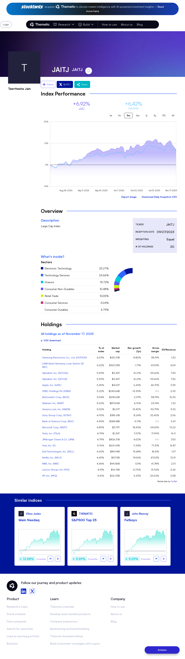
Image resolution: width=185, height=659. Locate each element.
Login (150, 24)
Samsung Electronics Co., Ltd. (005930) (64, 357)
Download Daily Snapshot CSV (159, 196)
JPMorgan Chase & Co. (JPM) (58, 439)
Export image (128, 196)
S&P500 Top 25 (84, 520)
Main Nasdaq (29, 520)
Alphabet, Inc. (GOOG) (54, 379)
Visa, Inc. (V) (49, 445)
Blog (140, 24)
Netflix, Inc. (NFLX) (52, 457)
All (173, 115)
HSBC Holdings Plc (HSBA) (56, 391)
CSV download (51, 340)
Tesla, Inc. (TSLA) (51, 433)
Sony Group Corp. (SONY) (56, 415)
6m (137, 115)
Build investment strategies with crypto (75, 643)
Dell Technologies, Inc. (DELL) (58, 451)
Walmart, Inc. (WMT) (53, 403)
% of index (101, 349)
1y (146, 115)
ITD (164, 115)
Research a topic (17, 606)
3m (128, 115)
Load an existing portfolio (23, 636)
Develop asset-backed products (70, 614)
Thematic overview (62, 606)
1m (119, 115)
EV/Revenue (169, 349)
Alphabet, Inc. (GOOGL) (55, 372)
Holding (46, 349)
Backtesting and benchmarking (69, 628)
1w (110, 115)
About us (127, 24)
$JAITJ (64, 84)
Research (63, 24)
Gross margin (155, 349)
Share (82, 84)
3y (155, 115)
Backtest (12, 643)
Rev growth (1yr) (134, 349)
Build (86, 24)
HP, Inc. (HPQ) (49, 475)
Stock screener (16, 614)
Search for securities (20, 628)
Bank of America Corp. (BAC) (58, 421)
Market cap (116, 349)
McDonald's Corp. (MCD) (55, 397)
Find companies (16, 621)
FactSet (174, 481)
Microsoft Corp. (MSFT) (54, 427)
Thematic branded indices (66, 636)
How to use (109, 24)
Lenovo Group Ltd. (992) (55, 469)
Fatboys (130, 520)
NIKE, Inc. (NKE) (50, 463)
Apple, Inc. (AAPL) (51, 385)
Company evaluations (63, 621)
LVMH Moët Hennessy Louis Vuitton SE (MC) (63, 365)
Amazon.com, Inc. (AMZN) (56, 409)
